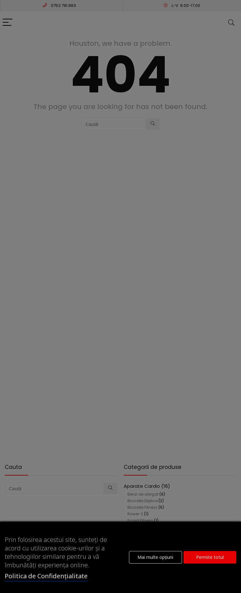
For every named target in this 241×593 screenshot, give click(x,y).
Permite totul (210, 557)
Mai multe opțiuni (155, 557)
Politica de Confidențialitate (46, 576)
